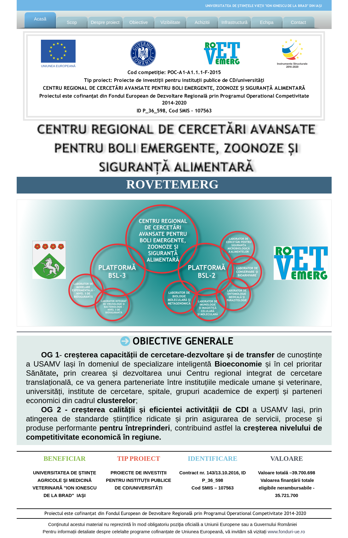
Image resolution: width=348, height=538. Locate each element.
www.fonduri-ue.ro (286, 531)
